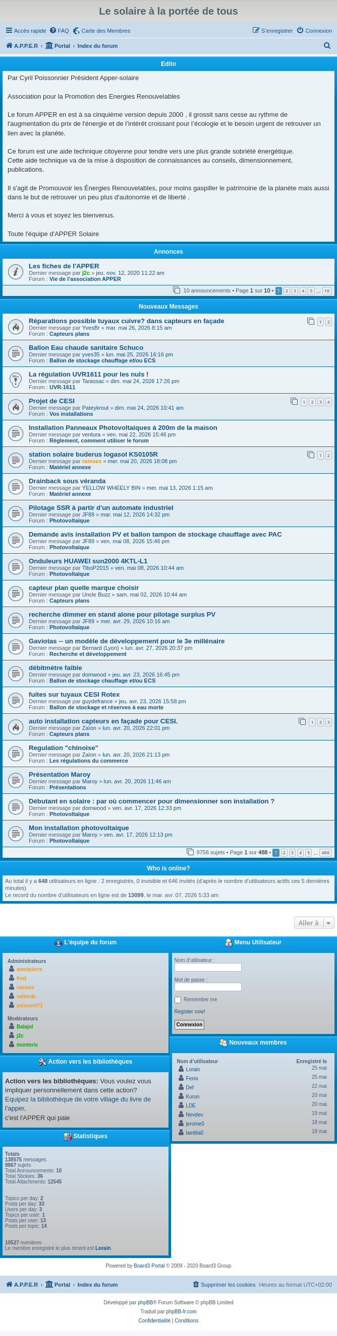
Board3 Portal (149, 1266)
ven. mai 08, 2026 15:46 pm (134, 541)
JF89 (88, 514)
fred (21, 978)
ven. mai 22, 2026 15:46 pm (141, 434)
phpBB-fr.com (181, 1311)
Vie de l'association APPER (85, 279)
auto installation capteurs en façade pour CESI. (103, 721)
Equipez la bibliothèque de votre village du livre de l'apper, (78, 1103)
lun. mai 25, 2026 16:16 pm (139, 354)
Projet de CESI (52, 401)
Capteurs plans (69, 334)
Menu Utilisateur (253, 943)
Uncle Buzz (96, 594)
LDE (191, 1105)
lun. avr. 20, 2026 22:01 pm (136, 728)
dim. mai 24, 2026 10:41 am (149, 408)
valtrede (26, 996)
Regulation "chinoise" (63, 748)
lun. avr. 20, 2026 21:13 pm (136, 755)
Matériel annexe (70, 467)
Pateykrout (95, 408)
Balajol (25, 1026)
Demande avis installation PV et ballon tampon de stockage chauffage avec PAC (155, 534)
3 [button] (295, 290)
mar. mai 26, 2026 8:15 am (139, 328)
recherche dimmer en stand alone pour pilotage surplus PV (122, 614)
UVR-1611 (62, 387)
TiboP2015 (95, 568)
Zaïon (89, 728)
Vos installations (71, 414)
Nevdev (194, 1115)
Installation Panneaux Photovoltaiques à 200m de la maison (123, 427)
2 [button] (287, 290)
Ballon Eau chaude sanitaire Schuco (86, 347)
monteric (27, 1045)
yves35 (91, 354)
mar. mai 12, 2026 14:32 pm (135, 514)
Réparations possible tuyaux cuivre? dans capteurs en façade (126, 321)
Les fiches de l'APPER (64, 266)
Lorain (103, 1248)
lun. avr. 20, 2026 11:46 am (137, 781)
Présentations (67, 787)
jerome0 (195, 1124)
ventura (91, 434)
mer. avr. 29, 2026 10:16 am (135, 621)
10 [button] (326, 290)
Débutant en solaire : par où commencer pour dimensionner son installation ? (151, 801)
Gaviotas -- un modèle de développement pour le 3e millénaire (126, 641)
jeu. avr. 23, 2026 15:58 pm (152, 701)
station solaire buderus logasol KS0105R (93, 454)
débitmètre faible (55, 668)
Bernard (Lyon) (100, 648)
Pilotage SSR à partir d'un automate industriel (101, 507)
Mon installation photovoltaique (79, 828)
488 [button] (325, 852)
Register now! (190, 1011)
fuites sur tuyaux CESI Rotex (74, 694)
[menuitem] (59, 31)
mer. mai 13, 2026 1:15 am (180, 488)
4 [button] (303, 290)
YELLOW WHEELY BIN (111, 488)
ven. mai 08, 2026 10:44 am (149, 568)
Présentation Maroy (59, 774)
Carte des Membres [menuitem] (106, 31)
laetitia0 (194, 1133)
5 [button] (311, 290)
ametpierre (29, 969)
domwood (94, 675)
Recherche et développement (88, 654)
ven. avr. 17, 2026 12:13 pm (138, 835)
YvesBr (91, 328)
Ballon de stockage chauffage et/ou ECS (102, 360)
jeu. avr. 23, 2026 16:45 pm (146, 675)
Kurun (193, 1096)
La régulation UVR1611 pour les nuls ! (88, 374)
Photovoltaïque (69, 520)
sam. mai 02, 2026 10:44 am (152, 594)
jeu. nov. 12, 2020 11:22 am (130, 273)
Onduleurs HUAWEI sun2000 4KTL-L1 (88, 561)
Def (190, 1087)
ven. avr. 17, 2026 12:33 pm (147, 808)
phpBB (145, 1302)
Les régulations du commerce (88, 761)
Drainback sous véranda (67, 481)
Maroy (90, 781)
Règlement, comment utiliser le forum (99, 440)
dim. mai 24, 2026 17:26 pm (144, 381)
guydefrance (97, 701)
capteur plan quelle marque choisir (84, 587)
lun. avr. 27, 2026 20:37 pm (158, 648)
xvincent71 (30, 1005)
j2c (86, 273)
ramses (92, 461)
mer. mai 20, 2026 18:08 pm (142, 461)
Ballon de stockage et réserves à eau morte (106, 707)
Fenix (192, 1078)
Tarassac (93, 381)
